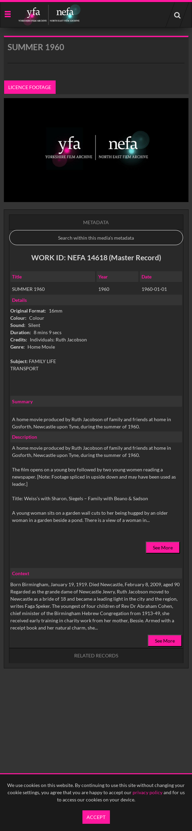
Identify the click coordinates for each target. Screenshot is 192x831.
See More (163, 547)
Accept (96, 817)
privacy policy (147, 792)
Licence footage (29, 87)
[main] (96, 369)
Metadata (96, 222)
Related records (96, 655)
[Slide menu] (7, 13)
